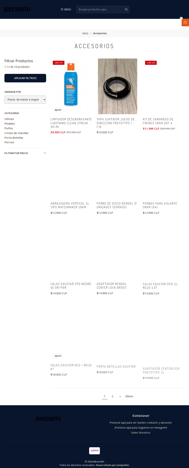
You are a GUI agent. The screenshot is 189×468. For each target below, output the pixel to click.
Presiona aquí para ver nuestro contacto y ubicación (141, 419)
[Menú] (66, 9)
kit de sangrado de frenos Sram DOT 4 (159, 111)
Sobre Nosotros (140, 429)
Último (129, 393)
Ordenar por (12, 81)
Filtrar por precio (25, 142)
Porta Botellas (13, 127)
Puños (8, 118)
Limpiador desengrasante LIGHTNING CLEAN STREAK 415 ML (71, 115)
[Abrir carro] (185, 22)
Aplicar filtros (25, 67)
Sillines (9, 108)
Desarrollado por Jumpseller (112, 461)
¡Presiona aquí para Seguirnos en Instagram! (140, 424)
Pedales (9, 113)
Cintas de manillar (16, 122)
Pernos (9, 131)
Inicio (85, 22)
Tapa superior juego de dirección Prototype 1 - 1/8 (117, 113)
